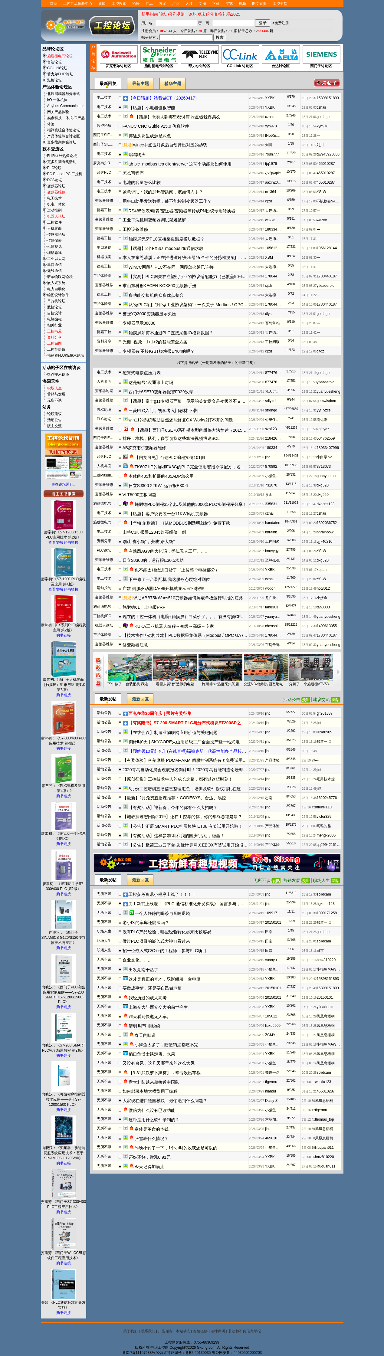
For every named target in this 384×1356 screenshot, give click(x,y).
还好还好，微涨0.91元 (150, 1157)
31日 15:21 (309, 1091)
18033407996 (276, 229)
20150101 (273, 922)
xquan (322, 570)
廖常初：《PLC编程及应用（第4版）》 (63, 786)
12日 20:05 (309, 845)
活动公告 (54, 420)
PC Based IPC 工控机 (65, 174)
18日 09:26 (309, 154)
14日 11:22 (309, 295)
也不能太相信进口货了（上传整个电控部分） (177, 570)
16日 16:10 (309, 457)
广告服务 (165, 1331)
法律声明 (218, 1331)
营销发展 (291, 880)
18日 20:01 (309, 941)
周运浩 (322, 420)
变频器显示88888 (139, 323)
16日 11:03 (309, 248)
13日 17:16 (309, 598)
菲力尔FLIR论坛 (60, 74)
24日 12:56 (309, 816)
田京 (268, 932)
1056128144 (275, 248)
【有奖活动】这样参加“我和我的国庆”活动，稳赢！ (177, 835)
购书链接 (71, 542)
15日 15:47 (309, 504)
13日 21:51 (309, 314)
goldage (323, 117)
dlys (268, 314)
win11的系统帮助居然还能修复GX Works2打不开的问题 (181, 420)
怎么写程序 (133, 173)
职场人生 (54, 388)
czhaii (321, 107)
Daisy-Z (271, 1101)
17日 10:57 (309, 210)
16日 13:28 (309, 1025)
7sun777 (272, 154)
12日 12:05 (309, 351)
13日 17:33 (309, 894)
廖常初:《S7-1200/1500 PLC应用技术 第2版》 (63, 532)
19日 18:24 (309, 835)
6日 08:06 (308, 1157)
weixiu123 (323, 1082)
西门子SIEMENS (106, 135)
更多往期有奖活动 (61, 162)
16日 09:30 (309, 257)
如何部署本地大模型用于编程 (150, 1091)
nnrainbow (273, 532)
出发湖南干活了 (143, 969)
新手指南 (149, 14)
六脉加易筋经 (276, 1119)
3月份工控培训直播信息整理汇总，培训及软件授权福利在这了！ (189, 788)
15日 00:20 (309, 523)
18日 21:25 (309, 932)
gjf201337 (325, 713)
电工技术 (54, 198)
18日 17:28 (309, 135)
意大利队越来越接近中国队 (154, 1082)
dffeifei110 (323, 807)
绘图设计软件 (58, 295)
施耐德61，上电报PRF (144, 607)
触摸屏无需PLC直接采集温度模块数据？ (167, 239)
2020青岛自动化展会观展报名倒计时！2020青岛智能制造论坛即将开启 (189, 769)
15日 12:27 (309, 513)
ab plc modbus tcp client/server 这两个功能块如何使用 (180, 164)
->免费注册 (280, 23)
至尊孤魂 (272, 560)
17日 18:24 (309, 1007)
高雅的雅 (324, 826)
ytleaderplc (325, 285)
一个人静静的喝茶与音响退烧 (162, 913)
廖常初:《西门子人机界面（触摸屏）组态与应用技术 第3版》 (63, 683)
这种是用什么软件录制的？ (154, 1119)
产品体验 (272, 760)
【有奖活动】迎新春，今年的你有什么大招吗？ (173, 807)
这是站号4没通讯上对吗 (151, 382)
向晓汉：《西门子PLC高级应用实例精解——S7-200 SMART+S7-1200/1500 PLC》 (63, 992)
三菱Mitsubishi (105, 475)
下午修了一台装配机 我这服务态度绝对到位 (169, 579)
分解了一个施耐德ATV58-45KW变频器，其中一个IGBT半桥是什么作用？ (311, 684)
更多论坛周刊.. (63, 484)
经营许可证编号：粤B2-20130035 (183, 1353)
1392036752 (327, 523)
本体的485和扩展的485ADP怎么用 (161, 476)
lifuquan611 (324, 1147)
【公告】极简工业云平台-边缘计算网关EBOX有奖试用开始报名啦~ (191, 845)
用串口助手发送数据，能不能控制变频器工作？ (167, 201)
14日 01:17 (309, 570)
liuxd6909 (324, 732)
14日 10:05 (309, 304)
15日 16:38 (309, 485)
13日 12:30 (309, 626)
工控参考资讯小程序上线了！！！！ (162, 894)
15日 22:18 (309, 476)
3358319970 (275, 504)
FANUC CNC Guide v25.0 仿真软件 (156, 126)
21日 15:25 (309, 723)
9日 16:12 (308, 1110)
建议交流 (321, 699)
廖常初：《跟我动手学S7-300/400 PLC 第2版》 (63, 884)
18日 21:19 (309, 373)
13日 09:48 (309, 342)
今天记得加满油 (149, 1166)
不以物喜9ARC (329, 201)
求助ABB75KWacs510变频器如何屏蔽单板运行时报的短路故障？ (194, 597)
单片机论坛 (56, 301)
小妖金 (322, 598)
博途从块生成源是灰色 (150, 135)
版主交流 (54, 426)
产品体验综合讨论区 (63, 136)
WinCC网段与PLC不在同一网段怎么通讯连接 (171, 267)
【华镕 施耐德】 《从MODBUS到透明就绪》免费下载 (179, 523)
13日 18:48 (309, 588)
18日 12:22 (309, 391)
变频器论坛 (56, 186)
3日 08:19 (308, 1147)
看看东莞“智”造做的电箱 (175, 684)
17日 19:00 (309, 201)
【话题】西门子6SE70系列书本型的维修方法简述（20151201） (196, 430)
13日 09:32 (309, 645)
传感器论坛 (56, 234)
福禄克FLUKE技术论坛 (65, 355)
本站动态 (183, 1331)
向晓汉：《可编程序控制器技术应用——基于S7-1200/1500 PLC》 (63, 1098)
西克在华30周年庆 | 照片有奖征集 (160, 713)
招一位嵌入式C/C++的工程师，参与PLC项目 (165, 950)
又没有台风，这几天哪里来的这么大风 (159, 1063)
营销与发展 (56, 394)
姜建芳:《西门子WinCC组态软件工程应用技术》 (63, 1253)
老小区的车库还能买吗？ (146, 922)
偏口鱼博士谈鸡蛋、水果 (152, 1054)
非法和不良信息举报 (244, 1331)
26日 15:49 (309, 788)
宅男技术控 (326, 779)
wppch (270, 588)
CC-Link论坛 (57, 68)
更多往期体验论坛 (61, 142)
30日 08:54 (309, 713)
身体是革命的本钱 (152, 1129)
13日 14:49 (309, 616)
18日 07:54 (309, 401)
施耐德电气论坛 (60, 56)
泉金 (268, 495)
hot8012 (323, 588)
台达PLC (104, 172)
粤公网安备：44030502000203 (237, 1353)
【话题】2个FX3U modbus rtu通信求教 (166, 248)
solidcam (324, 894)
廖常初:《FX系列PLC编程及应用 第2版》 (63, 625)
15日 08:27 (309, 285)
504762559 (326, 438)
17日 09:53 (309, 220)
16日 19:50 (309, 429)
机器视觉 (54, 246)
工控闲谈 (272, 342)
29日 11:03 (309, 826)
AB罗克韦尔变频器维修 (144, 447)
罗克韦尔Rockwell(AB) (111, 163)
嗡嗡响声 (137, 154)
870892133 (274, 466)
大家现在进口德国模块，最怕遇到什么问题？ (165, 1100)
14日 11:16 (309, 541)
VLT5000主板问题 (139, 494)
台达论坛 (54, 62)
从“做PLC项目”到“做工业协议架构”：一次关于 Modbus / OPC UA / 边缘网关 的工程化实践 (213, 304)
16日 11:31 (309, 239)
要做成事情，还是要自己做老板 (152, 988)
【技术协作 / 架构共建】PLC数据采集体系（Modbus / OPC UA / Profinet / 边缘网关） (203, 635)
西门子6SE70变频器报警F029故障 (161, 391)
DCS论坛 (54, 180)
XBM (269, 257)
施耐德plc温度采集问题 (220, 684)
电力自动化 (56, 289)
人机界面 (54, 228)
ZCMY (270, 1035)
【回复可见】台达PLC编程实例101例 (170, 457)
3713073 (324, 466)
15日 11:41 (309, 267)
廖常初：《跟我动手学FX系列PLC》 (63, 834)
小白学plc (273, 173)
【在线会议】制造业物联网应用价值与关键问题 (173, 732)
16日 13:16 (309, 950)
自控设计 (54, 313)
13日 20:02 (309, 579)
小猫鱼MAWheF (278, 476)
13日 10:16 (309, 997)
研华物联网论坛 (60, 277)
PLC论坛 (54, 168)
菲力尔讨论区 (199, 56)
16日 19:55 (309, 419)
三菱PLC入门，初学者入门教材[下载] (164, 410)
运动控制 (54, 210)
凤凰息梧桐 (326, 1016)
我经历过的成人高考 (148, 997)
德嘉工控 (104, 210)
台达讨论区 (280, 56)
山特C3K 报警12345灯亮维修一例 (154, 532)
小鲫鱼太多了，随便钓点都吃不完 (166, 1044)
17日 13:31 (309, 410)
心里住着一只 (276, 420)
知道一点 (324, 741)
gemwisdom (326, 401)
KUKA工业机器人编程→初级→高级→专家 (174, 626)
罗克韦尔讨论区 (118, 56)
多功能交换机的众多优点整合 (156, 295)
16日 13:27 (309, 1035)
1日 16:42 (308, 807)
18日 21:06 (309, 117)
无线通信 (54, 271)
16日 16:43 (309, 438)
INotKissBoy (275, 135)
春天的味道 (145, 1035)
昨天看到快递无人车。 (150, 1016)
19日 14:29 (309, 769)
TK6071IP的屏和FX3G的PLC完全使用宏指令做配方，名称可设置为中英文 (204, 466)
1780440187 (275, 276)
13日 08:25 (309, 1054)
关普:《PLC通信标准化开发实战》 (63, 1303)
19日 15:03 (309, 732)
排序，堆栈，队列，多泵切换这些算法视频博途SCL (171, 438)
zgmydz (323, 429)
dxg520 (322, 485)
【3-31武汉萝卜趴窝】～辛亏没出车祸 (165, 1072)
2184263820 (275, 438)
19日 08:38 (309, 913)
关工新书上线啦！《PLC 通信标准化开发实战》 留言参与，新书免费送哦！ (199, 903)
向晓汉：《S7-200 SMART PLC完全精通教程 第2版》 (63, 1046)
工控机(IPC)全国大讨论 (112, 616)
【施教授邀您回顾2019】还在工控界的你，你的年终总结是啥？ (182, 816)
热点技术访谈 (58, 374)
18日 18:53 (309, 382)
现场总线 (54, 253)
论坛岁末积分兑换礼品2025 (214, 14)
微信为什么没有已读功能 (152, 1110)
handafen (272, 523)
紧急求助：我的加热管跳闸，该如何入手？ (163, 191)
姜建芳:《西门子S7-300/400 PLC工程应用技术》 (63, 1202)
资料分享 (54, 337)
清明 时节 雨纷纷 (145, 1026)
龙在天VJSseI (276, 598)
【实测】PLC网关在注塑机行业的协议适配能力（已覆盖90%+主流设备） (197, 276)
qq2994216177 (329, 845)
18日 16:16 (309, 960)
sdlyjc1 (270, 401)
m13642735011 (277, 192)
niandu (270, 1091)
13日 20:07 (309, 323)
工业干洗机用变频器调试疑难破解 (154, 220)
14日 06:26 (309, 551)
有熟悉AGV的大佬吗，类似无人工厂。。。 (169, 551)
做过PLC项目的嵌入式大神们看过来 (156, 941)
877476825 (274, 373)
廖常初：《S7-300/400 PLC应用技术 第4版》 (63, 738)
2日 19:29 (308, 760)
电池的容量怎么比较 (142, 182)
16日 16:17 (309, 448)
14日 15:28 (309, 904)
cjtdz (269, 201)
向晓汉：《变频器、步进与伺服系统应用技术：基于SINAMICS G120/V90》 (63, 1151)
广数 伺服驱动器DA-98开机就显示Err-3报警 (164, 588)
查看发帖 (55, 542)
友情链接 (200, 1331)
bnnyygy (272, 551)
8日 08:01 (308, 1082)
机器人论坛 (56, 216)
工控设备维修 (135, 229)
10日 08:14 (309, 1063)
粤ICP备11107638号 (138, 1353)
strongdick (273, 410)
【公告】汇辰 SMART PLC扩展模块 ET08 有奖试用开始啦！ (186, 826)
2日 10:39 (308, 1129)
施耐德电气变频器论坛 (111, 606)
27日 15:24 (309, 779)
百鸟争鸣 (272, 323)
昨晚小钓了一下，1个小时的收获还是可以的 (176, 1147)
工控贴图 (54, 343)
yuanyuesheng (328, 391)
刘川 (268, 145)
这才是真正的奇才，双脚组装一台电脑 (165, 979)
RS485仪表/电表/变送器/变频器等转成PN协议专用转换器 (182, 210)
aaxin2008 (273, 182)
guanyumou (326, 476)
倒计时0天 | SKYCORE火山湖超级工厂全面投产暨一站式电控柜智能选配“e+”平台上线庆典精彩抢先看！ (226, 741)
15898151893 (328, 98)
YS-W (321, 192)
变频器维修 (56, 192)
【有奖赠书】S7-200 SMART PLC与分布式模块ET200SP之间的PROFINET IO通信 (206, 722)
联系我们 (148, 1331)
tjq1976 (271, 164)
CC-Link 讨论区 (240, 56)
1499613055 (327, 626)
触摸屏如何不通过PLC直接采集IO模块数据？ (171, 332)
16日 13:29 (309, 1016)
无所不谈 (54, 400)
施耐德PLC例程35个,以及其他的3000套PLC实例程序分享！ (191, 504)
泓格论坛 (54, 80)
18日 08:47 (309, 173)
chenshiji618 (275, 626)
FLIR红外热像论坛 (62, 156)
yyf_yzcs (323, 410)
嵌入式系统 (56, 283)
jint (267, 457)
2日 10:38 (308, 1138)
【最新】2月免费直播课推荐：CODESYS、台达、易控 (174, 797)
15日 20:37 (309, 98)
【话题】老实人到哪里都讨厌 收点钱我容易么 (178, 117)
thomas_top (324, 1119)
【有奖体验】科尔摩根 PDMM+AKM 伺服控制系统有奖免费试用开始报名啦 (193, 760)
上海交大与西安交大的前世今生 (158, 1007)
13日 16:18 (309, 607)
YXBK (270, 98)
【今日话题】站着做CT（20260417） (163, 98)
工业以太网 (56, 259)
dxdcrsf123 (325, 504)
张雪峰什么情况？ (152, 1138)
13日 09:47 (309, 635)
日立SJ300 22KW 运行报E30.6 (158, 485)
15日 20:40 (309, 988)
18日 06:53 (309, 192)
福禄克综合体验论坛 (63, 130)
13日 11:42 (309, 332)
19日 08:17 (309, 969)
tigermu (271, 1082)
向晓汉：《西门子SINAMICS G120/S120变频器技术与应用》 (63, 936)
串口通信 (54, 265)
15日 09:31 (309, 276)
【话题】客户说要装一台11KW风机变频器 (168, 513)
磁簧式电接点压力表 (142, 372)
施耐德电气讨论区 (159, 56)
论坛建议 (54, 414)
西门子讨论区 (321, 56)
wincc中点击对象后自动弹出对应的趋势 (170, 144)
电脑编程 (54, 319)
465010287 (326, 164)
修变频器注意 (135, 644)
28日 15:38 (309, 798)
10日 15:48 (309, 751)
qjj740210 (324, 541)
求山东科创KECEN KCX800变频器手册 (159, 285)
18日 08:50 (309, 163)
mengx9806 (326, 835)
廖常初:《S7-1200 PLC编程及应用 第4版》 (63, 579)
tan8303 (271, 607)
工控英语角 (56, 349)
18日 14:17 (309, 145)
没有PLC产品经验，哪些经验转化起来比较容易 (167, 931)
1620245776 (327, 798)
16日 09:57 (309, 466)
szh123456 (274, 429)
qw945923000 (328, 154)
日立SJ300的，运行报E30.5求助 (153, 560)
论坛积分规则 (172, 14)
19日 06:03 (309, 107)
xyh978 (271, 126)
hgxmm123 (325, 904)
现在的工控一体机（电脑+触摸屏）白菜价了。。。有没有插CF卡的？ (188, 616)
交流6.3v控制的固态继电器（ (266, 684)
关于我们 (130, 1331)
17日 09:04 (309, 229)
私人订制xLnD (276, 391)
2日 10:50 (308, 1100)
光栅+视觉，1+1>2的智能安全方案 (155, 341)
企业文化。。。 (137, 960)
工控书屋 (54, 331)
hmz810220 (326, 960)
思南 (268, 798)
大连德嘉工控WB (279, 210)
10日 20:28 (309, 1072)
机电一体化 (56, 204)
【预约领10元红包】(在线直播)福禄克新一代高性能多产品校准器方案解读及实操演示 (209, 751)
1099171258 (275, 913)
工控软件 (54, 222)
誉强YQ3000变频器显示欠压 (149, 313)
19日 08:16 (309, 1044)
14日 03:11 (309, 560)
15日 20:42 (309, 979)
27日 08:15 (309, 1166)
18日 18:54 (309, 126)
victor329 (324, 816)
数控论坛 (54, 307)
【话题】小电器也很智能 (152, 107)
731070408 (274, 485)
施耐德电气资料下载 (109, 522)
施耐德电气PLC (105, 503)
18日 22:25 (309, 922)
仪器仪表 (54, 240)
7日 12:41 (308, 1119)
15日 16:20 (309, 494)
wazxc (270, 220)
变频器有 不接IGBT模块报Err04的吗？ (159, 351)
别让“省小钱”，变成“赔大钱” (149, 541)
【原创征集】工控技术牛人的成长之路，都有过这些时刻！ (178, 779)
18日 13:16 (309, 741)
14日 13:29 (309, 532)
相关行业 (54, 325)
